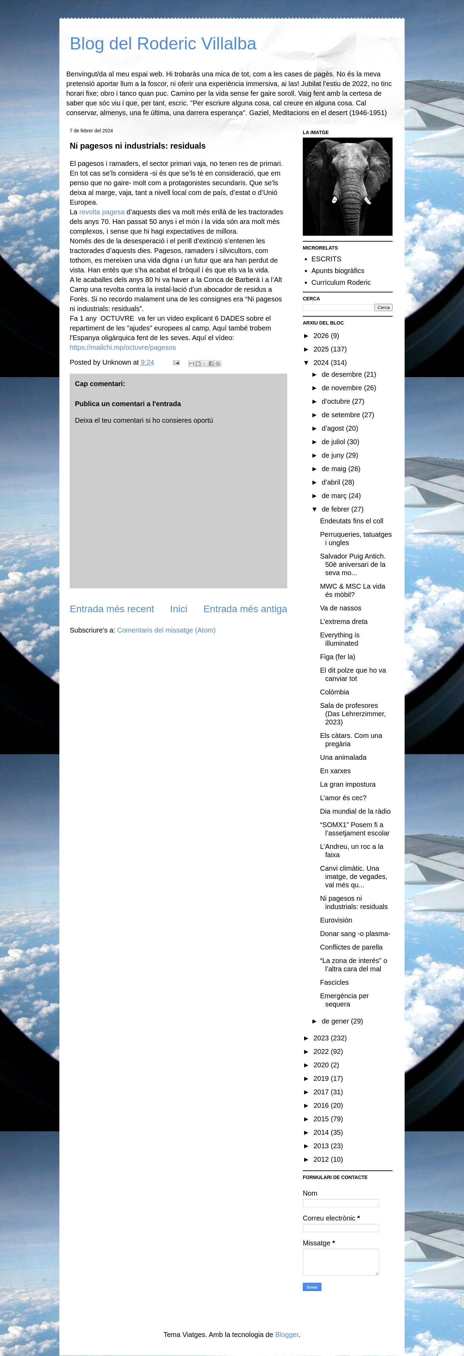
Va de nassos (340, 608)
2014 (322, 1132)
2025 (322, 349)
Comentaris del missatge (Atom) (166, 630)
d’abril (332, 482)
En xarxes (335, 771)
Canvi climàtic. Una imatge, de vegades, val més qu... (353, 876)
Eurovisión (336, 920)
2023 (322, 1038)
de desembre (343, 374)
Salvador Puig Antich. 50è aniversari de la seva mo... (353, 564)
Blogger (287, 1334)
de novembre (343, 388)
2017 (322, 1092)
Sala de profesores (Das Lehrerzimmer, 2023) (353, 714)
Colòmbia (334, 692)
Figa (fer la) (337, 657)
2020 (322, 1065)
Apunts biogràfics (337, 270)
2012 (322, 1159)
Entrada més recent (112, 609)
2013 (322, 1146)
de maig (335, 469)
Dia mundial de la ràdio (355, 811)
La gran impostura (348, 784)
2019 (322, 1078)
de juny (334, 455)
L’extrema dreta (344, 621)
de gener (336, 1021)
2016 (322, 1105)
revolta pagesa (102, 212)
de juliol (334, 442)
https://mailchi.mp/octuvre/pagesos (123, 347)
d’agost (334, 428)
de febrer (336, 509)
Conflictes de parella (351, 947)
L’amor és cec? (343, 798)
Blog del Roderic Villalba (163, 43)
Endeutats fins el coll (351, 521)
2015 (322, 1119)
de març (335, 495)
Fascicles (334, 982)
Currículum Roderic (341, 282)
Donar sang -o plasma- (355, 933)
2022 (322, 1051)
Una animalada (343, 757)
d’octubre (337, 401)
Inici (178, 609)
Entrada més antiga (245, 609)
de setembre (342, 415)
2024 (322, 362)
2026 (322, 335)
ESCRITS (326, 259)
